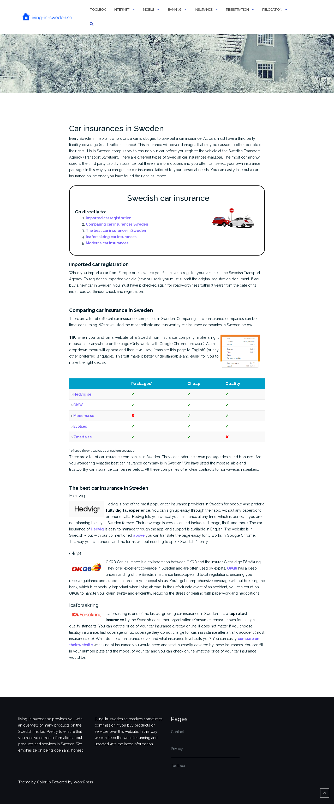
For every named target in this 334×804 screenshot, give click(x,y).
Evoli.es (80, 426)
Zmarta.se (82, 437)
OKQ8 (78, 405)
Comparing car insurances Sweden (117, 224)
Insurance (203, 9)
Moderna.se (83, 416)
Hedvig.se (82, 394)
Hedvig (97, 529)
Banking (174, 9)
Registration (237, 9)
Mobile (148, 9)
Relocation (272, 9)
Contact (177, 732)
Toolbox (97, 9)
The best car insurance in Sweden (116, 230)
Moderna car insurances (107, 243)
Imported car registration (108, 218)
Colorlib (44, 782)
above (139, 535)
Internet (121, 9)
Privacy (177, 749)
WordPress (83, 782)
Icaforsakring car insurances (111, 237)
